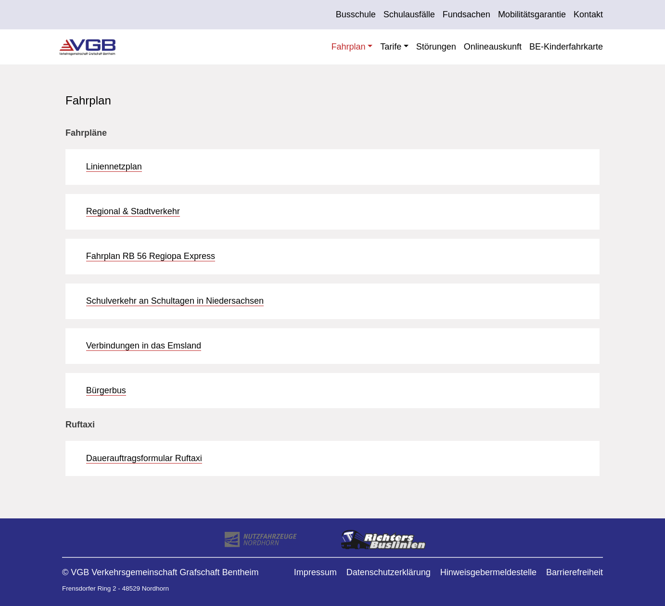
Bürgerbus (106, 390)
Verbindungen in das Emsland (143, 345)
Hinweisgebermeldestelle (488, 572)
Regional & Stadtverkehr (133, 211)
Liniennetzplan (114, 166)
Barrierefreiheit (574, 572)
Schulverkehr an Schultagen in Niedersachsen (175, 301)
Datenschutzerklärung (388, 572)
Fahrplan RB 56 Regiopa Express (150, 256)
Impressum (315, 572)
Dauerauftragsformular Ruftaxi (144, 458)
